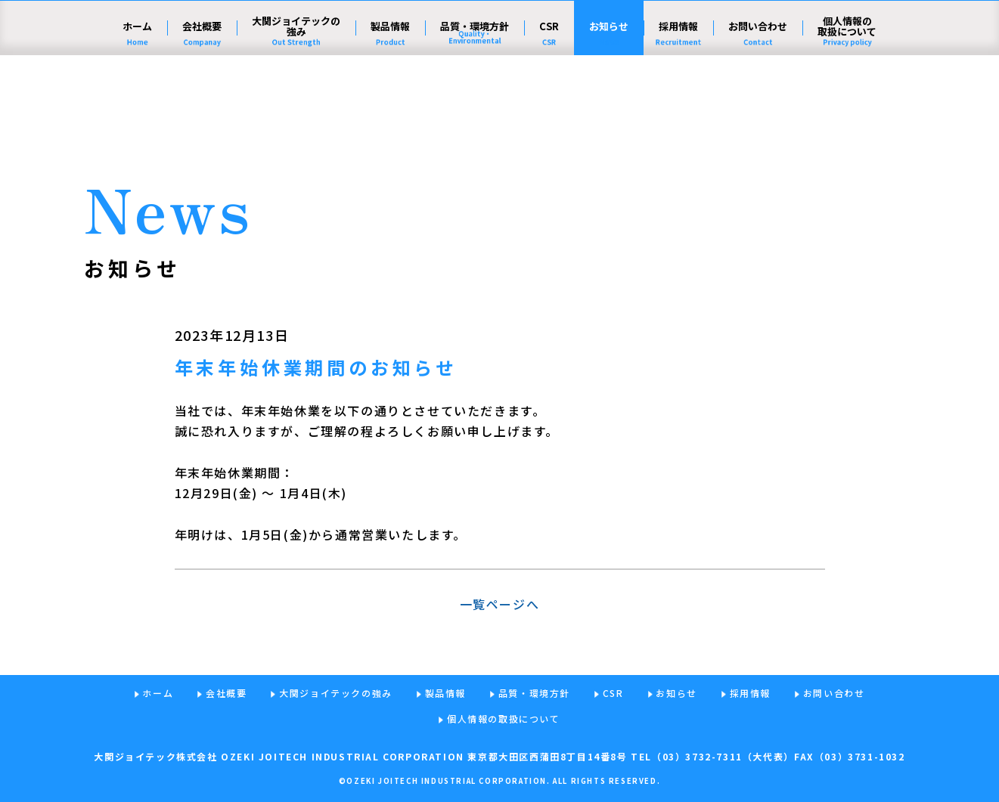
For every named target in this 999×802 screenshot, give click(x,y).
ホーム (137, 102)
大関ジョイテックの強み (296, 102)
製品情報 (390, 102)
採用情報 (678, 102)
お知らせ (608, 102)
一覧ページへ (500, 604)
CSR (549, 102)
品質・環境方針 (474, 102)
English (847, 47)
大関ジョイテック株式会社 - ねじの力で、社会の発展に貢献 (200, 49)
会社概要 (202, 102)
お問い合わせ (757, 102)
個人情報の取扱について (847, 102)
